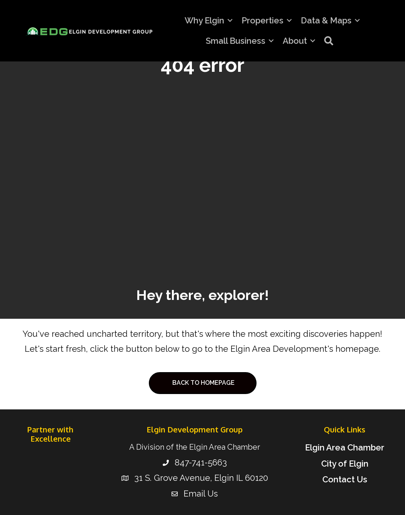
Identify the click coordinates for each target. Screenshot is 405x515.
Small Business (235, 41)
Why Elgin (204, 20)
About (295, 41)
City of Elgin (344, 464)
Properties (262, 20)
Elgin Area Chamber (344, 447)
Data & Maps (326, 20)
